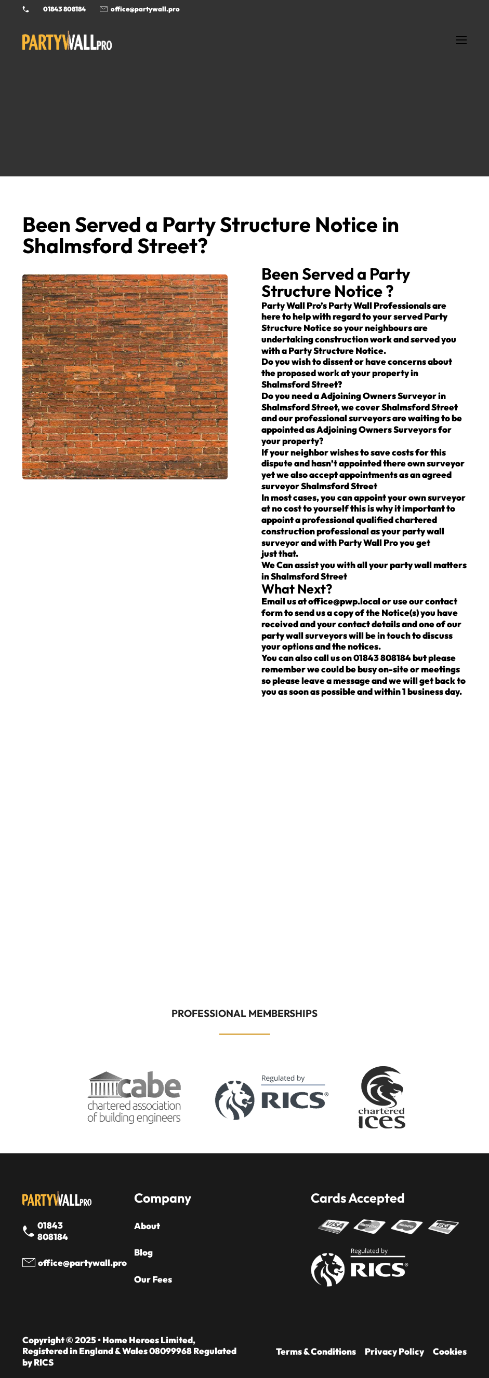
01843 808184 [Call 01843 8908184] (64, 9)
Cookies (450, 1351)
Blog (143, 1252)
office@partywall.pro (145, 9)
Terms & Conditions (316, 1351)
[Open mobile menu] (461, 40)
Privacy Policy (394, 1351)
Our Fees (153, 1279)
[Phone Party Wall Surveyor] (25, 9)
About (147, 1225)
